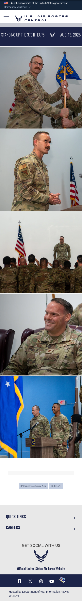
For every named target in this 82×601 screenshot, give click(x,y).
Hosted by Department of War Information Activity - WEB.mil (40, 593)
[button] (18, 7)
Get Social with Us (41, 545)
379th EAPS (56, 486)
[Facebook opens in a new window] (20, 581)
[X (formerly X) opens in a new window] (30, 581)
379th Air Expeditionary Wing (33, 486)
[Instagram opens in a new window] (41, 581)
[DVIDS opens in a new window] (62, 580)
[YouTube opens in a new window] (52, 581)
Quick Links (16, 516)
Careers (13, 527)
